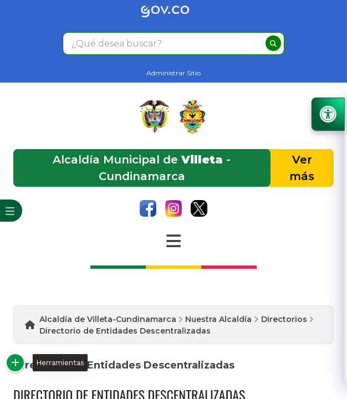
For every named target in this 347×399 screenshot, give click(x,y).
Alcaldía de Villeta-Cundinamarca (107, 319)
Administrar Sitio (173, 73)
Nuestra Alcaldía (218, 319)
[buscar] (273, 43)
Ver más (301, 168)
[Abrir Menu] (173, 241)
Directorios (284, 319)
